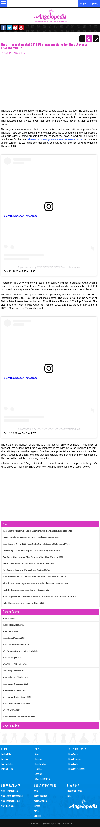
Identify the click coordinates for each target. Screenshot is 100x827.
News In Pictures (42, 779)
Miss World (73, 754)
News (38, 749)
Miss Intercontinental (10, 801)
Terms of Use (7, 769)
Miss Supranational (9, 791)
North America (40, 801)
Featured (38, 769)
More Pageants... (8, 805)
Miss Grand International (12, 796)
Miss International (76, 769)
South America (40, 796)
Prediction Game (74, 791)
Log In (83, 3)
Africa (36, 810)
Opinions (38, 759)
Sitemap (4, 759)
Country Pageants (45, 786)
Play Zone (73, 786)
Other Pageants (10, 786)
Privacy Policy (7, 764)
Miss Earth (73, 764)
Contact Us (6, 754)
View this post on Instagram (20, 216)
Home (4, 749)
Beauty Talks (40, 764)
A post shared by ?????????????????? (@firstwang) (47, 267)
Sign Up (94, 3)
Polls (69, 796)
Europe (37, 805)
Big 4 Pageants (77, 749)
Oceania (37, 815)
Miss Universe (74, 759)
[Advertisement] (49, 81)
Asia (36, 791)
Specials (38, 774)
